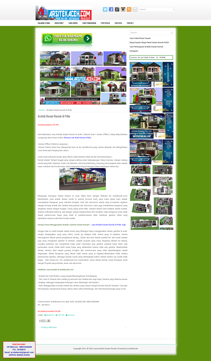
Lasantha (107, 358)
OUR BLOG (118, 23)
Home (41, 110)
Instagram (134, 51)
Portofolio (105, 23)
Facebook (49, 315)
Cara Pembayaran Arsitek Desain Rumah (146, 47)
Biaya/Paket (59, 23)
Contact (130, 23)
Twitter (60, 315)
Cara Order (73, 23)
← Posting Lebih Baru (48, 327)
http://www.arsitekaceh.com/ (123, 358)
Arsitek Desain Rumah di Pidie (54, 116)
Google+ (70, 315)
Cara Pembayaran (89, 23)
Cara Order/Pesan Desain (140, 38)
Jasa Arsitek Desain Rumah (105, 348)
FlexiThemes (90, 358)
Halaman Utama (44, 23)
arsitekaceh (133, 348)
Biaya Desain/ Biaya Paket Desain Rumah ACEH (149, 42)
